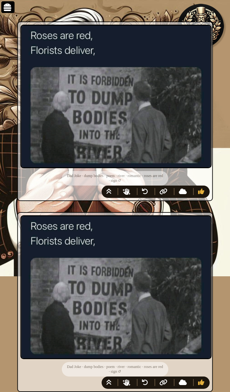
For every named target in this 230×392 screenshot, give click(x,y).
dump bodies (94, 176)
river (121, 176)
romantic (134, 176)
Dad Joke (74, 176)
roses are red (153, 176)
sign (114, 180)
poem (110, 176)
